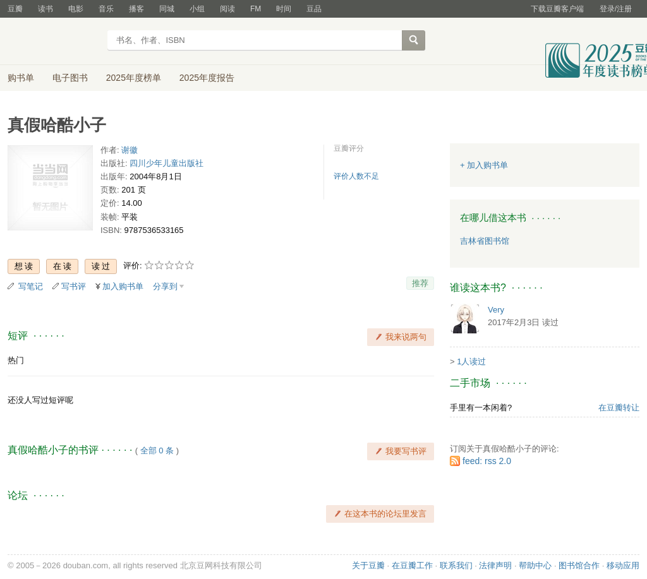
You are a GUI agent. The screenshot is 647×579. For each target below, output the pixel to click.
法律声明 (495, 565)
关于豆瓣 (368, 565)
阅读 (227, 8)
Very (496, 309)
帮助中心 (535, 565)
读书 (45, 8)
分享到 (165, 286)
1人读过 (471, 361)
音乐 (106, 8)
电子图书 (70, 78)
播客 (136, 8)
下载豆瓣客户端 (557, 8)
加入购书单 (122, 286)
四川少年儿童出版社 (166, 163)
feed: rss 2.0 (487, 461)
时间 (283, 8)
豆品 (314, 8)
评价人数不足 (356, 176)
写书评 (73, 286)
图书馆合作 (579, 565)
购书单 (21, 78)
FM (255, 8)
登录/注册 (616, 8)
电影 (75, 8)
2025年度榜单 (133, 78)
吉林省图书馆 (484, 241)
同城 (166, 8)
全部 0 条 (157, 450)
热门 (16, 360)
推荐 (420, 283)
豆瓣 (15, 8)
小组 (197, 8)
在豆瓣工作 (412, 565)
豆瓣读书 (53, 41)
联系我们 (456, 565)
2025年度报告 (206, 78)
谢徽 (129, 150)
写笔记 (30, 286)
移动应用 (623, 565)
